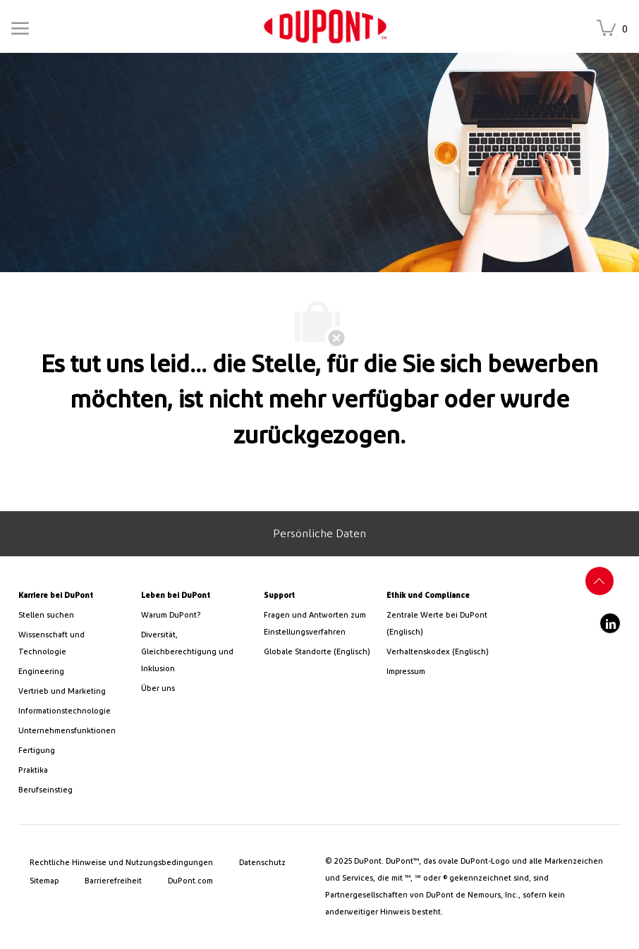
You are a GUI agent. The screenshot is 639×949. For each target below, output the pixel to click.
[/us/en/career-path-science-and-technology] (74, 644)
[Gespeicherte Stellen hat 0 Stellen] (615, 29)
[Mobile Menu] (20, 26)
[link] (325, 26)
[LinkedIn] (610, 623)
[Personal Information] (319, 533)
